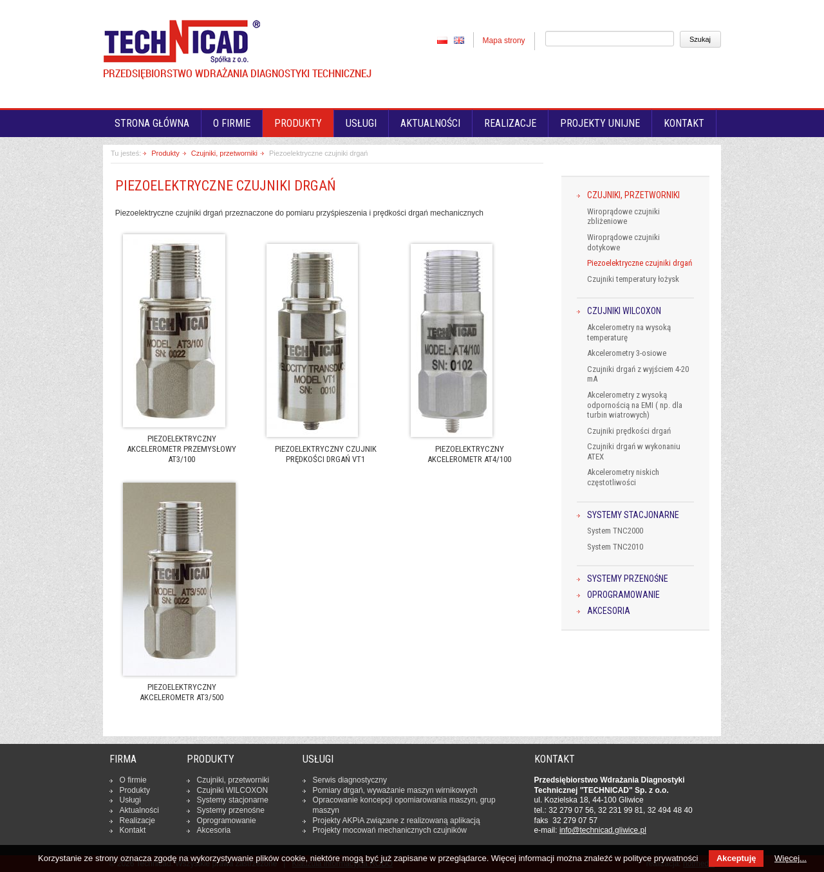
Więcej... (790, 858)
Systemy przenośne (627, 579)
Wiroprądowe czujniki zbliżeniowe (623, 217)
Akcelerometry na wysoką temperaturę (629, 332)
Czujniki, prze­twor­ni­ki (233, 779)
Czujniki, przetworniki (224, 153)
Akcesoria (608, 611)
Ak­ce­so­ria (214, 830)
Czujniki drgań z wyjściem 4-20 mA (638, 374)
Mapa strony (504, 40)
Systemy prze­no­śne (231, 810)
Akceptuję (736, 858)
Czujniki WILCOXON (624, 311)
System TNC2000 (615, 530)
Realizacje (510, 123)
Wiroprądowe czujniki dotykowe (623, 242)
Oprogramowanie (623, 595)
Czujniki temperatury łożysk (633, 279)
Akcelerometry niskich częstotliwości (623, 477)
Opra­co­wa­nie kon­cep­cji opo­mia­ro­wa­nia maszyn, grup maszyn (404, 805)
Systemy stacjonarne (633, 515)
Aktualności (430, 123)
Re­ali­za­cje (137, 820)
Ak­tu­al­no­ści (139, 810)
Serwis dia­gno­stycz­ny (350, 779)
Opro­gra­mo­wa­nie (226, 820)
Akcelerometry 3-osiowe (626, 353)
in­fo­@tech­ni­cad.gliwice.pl (602, 830)
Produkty (298, 123)
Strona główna (152, 123)
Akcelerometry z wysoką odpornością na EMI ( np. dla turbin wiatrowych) (634, 405)
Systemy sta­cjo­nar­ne (232, 799)
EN (459, 40)
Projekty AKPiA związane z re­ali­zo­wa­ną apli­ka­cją (396, 820)
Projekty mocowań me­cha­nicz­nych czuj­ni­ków (390, 830)
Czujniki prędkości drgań (629, 431)
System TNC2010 (615, 547)
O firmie (231, 123)
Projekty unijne (600, 123)
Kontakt (684, 123)
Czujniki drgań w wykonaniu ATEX (633, 451)
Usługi (361, 123)
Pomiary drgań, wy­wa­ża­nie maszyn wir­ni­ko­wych (395, 790)
